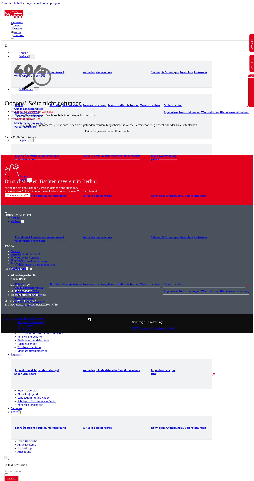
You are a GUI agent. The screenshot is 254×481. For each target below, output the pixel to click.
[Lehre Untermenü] (19, 412)
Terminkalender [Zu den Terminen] (72, 284)
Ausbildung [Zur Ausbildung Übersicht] (59, 196)
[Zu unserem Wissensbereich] (16, 32)
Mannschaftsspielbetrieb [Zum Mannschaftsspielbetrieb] (123, 105)
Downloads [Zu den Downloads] (158, 196)
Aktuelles (16, 254)
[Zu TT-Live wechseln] (252, 63)
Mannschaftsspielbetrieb (32, 351)
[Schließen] (12, 38)
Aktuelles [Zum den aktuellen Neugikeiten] (89, 72)
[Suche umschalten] (6, 457)
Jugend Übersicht (27, 390)
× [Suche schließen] (6, 475)
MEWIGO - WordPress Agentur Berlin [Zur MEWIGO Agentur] (154, 328)
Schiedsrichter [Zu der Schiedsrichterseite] (173, 105)
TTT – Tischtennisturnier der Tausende (40, 333)
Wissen (14, 257)
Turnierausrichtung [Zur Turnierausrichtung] (95, 105)
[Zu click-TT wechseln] (252, 43)
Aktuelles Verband (28, 257)
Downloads (17, 260)
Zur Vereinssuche (17, 194)
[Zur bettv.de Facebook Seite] (89, 320)
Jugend (23, 139)
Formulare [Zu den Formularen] (186, 72)
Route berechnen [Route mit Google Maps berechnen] (20, 285)
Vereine (15, 218)
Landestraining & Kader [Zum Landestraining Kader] (36, 157)
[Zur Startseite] (14, 17)
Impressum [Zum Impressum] (11, 319)
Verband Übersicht (28, 254)
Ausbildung (24, 451)
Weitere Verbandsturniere (33, 340)
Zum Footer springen (47, 3)
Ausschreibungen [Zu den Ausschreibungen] (190, 112)
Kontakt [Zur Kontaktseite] (11, 478)
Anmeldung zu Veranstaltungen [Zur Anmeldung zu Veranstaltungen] (186, 196)
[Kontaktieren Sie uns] (27, 119)
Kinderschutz (18, 263)
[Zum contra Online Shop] (29, 241)
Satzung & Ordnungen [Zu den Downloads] (165, 72)
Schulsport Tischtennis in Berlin (36, 401)
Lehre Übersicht (27, 441)
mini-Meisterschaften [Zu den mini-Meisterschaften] (24, 121)
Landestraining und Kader (33, 397)
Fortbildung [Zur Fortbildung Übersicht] (43, 196)
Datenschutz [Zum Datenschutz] (27, 319)
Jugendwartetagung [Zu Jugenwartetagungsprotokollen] (164, 156)
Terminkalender (27, 343)
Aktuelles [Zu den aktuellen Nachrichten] (55, 284)
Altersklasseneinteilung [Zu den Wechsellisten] (234, 112)
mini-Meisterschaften (30, 336)
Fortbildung (24, 448)
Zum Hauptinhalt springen (17, 3)
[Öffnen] (6, 44)
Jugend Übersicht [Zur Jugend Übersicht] (26, 156)
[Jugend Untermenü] (31, 140)
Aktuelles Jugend (27, 394)
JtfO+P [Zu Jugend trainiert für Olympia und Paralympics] (155, 159)
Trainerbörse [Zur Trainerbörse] (104, 196)
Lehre (14, 412)
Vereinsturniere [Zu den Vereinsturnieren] (150, 105)
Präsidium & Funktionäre (32, 261)
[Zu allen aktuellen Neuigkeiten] (16, 29)
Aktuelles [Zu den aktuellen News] (89, 196)
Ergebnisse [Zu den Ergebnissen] (171, 112)
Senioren (24, 176)
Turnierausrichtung (29, 347)
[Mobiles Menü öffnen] (6, 212)
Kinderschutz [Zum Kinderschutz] (17, 22)
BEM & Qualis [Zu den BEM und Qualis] (18, 107)
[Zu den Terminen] (16, 25)
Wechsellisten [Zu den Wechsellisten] (210, 112)
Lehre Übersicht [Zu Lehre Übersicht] (25, 428)
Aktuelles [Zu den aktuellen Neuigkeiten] (89, 156)
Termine (15, 251)
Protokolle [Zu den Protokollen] (200, 72)
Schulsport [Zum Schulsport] (29, 159)
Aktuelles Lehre (26, 444)
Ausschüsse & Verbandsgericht (36, 264)
